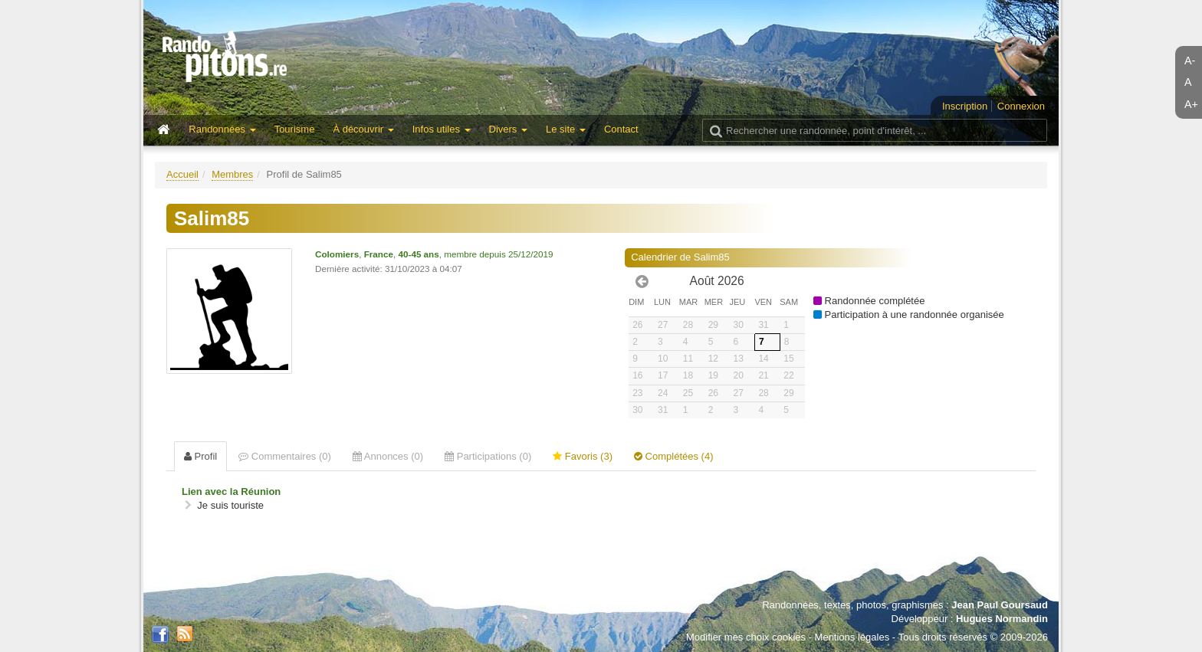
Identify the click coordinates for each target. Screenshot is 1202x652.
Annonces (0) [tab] (388, 456)
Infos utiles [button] (441, 129)
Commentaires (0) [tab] (284, 456)
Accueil (182, 174)
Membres (232, 174)
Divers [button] (508, 129)
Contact (621, 129)
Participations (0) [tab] (488, 456)
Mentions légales (852, 637)
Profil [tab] (200, 456)
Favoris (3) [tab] (582, 456)
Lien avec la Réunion (231, 491)
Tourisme (294, 129)
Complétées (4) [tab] (673, 456)
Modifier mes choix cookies (746, 637)
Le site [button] (566, 129)
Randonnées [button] (222, 129)
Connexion (1021, 106)
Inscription (964, 106)
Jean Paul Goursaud (999, 605)
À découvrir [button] (363, 129)
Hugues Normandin (1002, 618)
